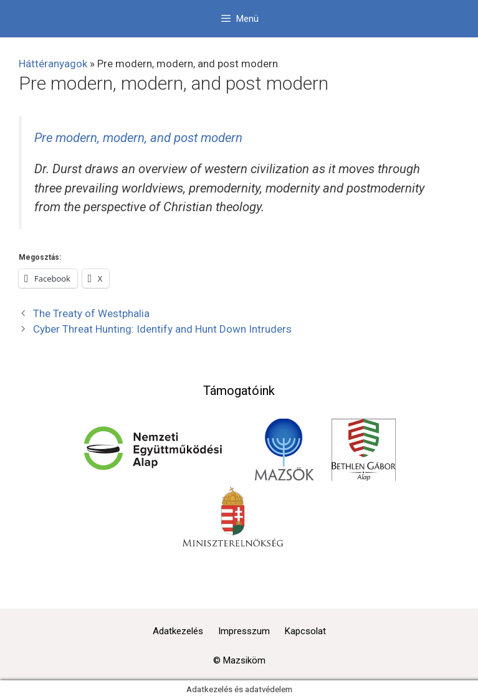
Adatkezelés (178, 631)
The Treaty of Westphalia (91, 313)
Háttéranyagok (53, 63)
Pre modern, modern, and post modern (138, 137)
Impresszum (244, 631)
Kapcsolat (305, 631)
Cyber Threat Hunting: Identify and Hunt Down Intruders (162, 329)
